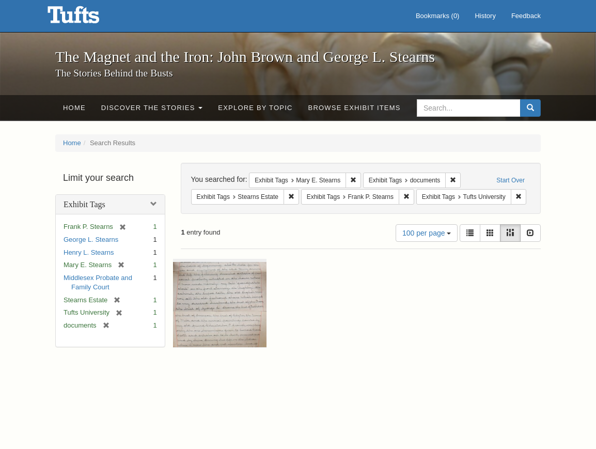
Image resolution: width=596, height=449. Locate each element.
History (485, 16)
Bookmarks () (438, 16)
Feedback (526, 16)
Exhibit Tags (84, 204)
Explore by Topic (255, 108)
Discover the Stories (152, 108)
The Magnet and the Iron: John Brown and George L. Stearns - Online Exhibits (86, 18)
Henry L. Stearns (89, 252)
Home (74, 108)
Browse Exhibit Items (354, 108)
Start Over (510, 180)
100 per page (426, 233)
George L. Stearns (91, 239)
